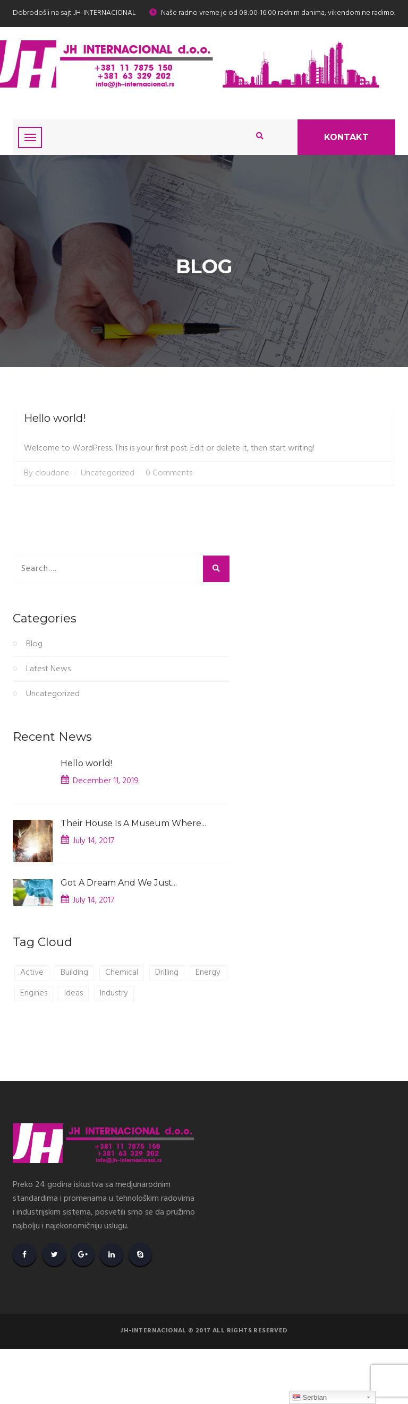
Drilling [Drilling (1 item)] (166, 973)
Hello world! (55, 418)
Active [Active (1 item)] (32, 973)
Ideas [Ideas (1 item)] (73, 993)
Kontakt (346, 137)
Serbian (309, 1397)
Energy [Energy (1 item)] (208, 973)
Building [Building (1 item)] (74, 973)
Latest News (48, 669)
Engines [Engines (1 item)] (33, 993)
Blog (34, 644)
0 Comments (169, 474)
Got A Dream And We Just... (119, 883)
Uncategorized (107, 474)
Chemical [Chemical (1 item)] (121, 973)
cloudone (52, 474)
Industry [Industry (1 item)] (114, 993)
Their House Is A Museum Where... (133, 823)
